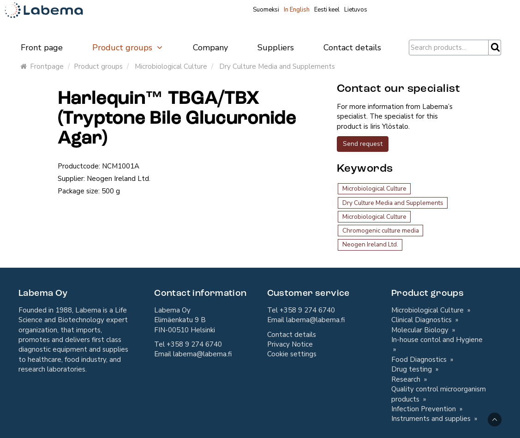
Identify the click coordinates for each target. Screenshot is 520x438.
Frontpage (42, 66)
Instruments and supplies (431, 418)
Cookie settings (292, 354)
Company (210, 47)
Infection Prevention (424, 409)
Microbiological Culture (171, 66)
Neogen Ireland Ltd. (370, 244)
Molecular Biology (420, 330)
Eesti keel (327, 10)
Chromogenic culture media (380, 230)
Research (406, 379)
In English (297, 10)
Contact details (352, 47)
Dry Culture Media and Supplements (277, 66)
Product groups (127, 47)
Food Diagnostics (419, 359)
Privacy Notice (290, 344)
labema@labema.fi (202, 354)
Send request (363, 143)
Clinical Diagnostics (422, 319)
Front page (42, 47)
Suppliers (275, 47)
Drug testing (412, 369)
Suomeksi (266, 10)
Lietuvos (355, 10)
